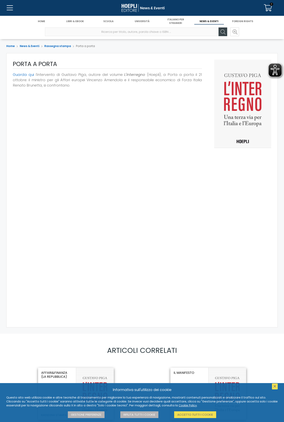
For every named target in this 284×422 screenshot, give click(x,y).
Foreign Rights (242, 21)
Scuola (108, 21)
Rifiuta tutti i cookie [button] (139, 415)
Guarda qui (23, 74)
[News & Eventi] (142, 8)
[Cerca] (223, 31)
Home (41, 21)
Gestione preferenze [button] (86, 415)
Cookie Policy (188, 405)
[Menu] (9, 7)
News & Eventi (209, 21)
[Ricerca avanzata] (234, 31)
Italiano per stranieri (175, 21)
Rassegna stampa (57, 46)
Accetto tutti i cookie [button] (195, 415)
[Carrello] (267, 7)
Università (142, 21)
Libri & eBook (75, 21)
